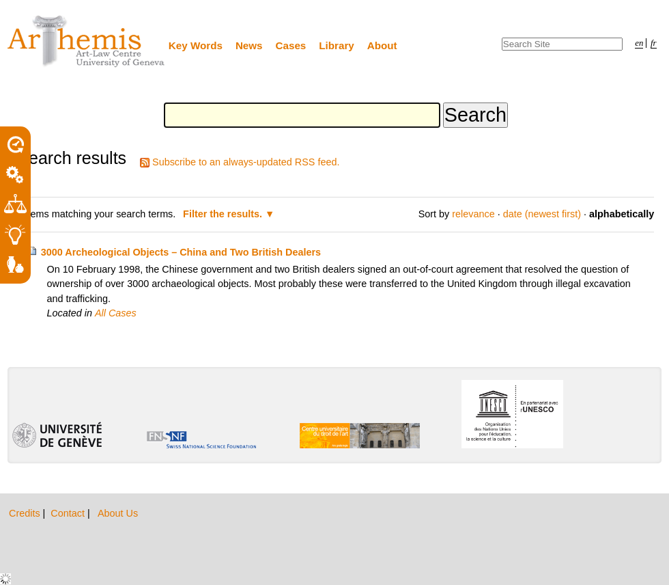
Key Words (196, 45)
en (639, 43)
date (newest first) (542, 213)
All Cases (116, 313)
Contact (69, 513)
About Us (118, 513)
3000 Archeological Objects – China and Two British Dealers (181, 252)
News (249, 45)
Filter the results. (224, 213)
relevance (473, 213)
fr (654, 43)
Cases (291, 45)
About (382, 45)
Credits (26, 513)
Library (336, 45)
